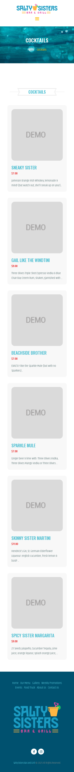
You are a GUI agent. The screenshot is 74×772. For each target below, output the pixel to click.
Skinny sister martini (31, 538)
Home (31, 49)
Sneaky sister (24, 167)
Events (18, 688)
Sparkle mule (23, 445)
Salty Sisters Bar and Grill (24, 763)
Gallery (36, 683)
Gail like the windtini (30, 260)
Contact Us (53, 688)
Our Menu (25, 683)
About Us (41, 688)
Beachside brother (29, 352)
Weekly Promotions (51, 683)
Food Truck (29, 688)
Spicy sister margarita (32, 635)
